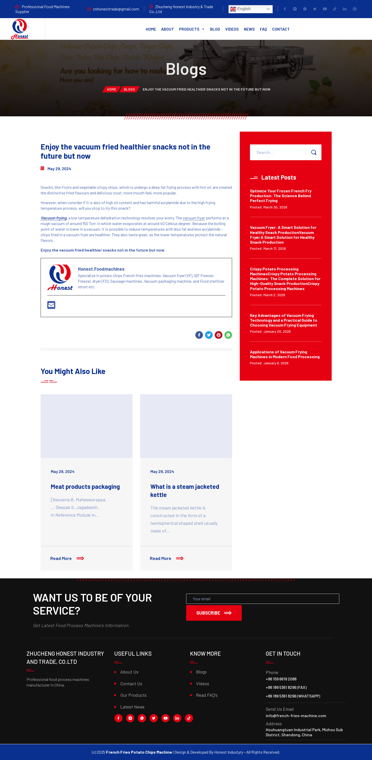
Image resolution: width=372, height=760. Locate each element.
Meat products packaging (85, 486)
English (240, 9)
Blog (215, 29)
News (249, 29)
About (167, 29)
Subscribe (214, 613)
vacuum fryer (194, 217)
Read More (68, 559)
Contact (281, 29)
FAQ (263, 29)
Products (192, 29)
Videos (232, 29)
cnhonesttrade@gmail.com (116, 8)
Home (151, 29)
